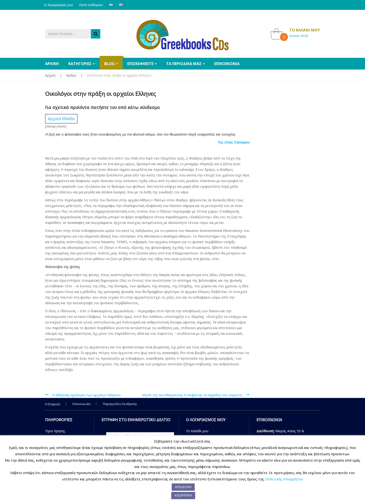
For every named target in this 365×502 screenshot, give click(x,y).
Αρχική (50, 75)
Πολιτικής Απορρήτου (284, 479)
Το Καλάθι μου (197, 431)
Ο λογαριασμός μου (59, 5)
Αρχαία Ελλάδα (61, 118)
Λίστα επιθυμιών (94, 5)
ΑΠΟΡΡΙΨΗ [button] (183, 495)
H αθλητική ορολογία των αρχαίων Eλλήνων (86, 395)
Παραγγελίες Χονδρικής (120, 404)
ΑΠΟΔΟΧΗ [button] (183, 487)
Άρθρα (71, 75)
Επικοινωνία (81, 404)
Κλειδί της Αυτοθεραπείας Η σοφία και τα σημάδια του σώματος (192, 395)
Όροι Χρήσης (55, 431)
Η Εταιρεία (52, 404)
